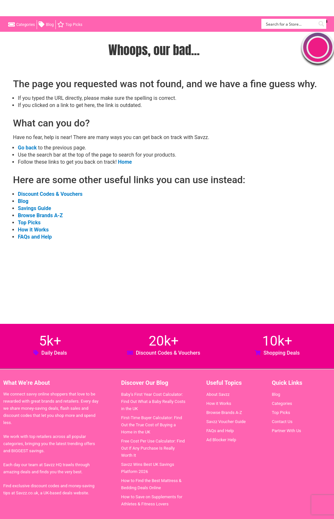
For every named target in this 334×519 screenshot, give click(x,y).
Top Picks (74, 24)
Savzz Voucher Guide (226, 421)
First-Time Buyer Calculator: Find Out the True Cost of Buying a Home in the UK (151, 424)
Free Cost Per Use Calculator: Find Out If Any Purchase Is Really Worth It (153, 448)
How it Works (33, 230)
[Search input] (290, 23)
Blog (50, 24)
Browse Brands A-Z (40, 215)
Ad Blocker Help (221, 439)
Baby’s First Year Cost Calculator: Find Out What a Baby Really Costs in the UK (153, 401)
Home (125, 162)
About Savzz (218, 394)
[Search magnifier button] (321, 24)
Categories (25, 24)
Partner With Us (286, 430)
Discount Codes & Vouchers (50, 194)
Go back (27, 148)
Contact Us (282, 421)
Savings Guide (34, 208)
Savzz (38, 8)
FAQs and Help (35, 237)
